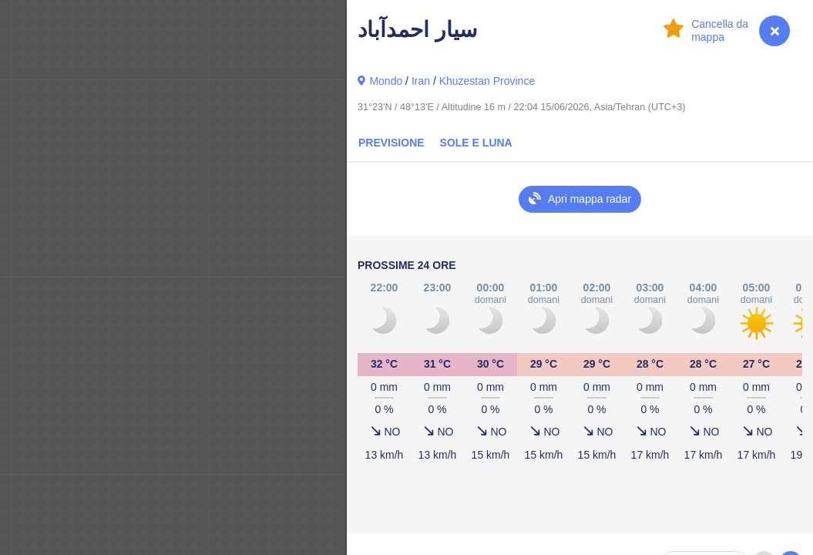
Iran (421, 81)
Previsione (391, 142)
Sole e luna (476, 142)
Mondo (385, 81)
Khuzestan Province (487, 81)
